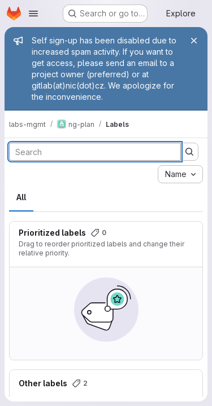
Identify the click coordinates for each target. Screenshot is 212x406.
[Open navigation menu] (33, 14)
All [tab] (21, 197)
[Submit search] (189, 152)
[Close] (194, 40)
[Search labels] (95, 152)
